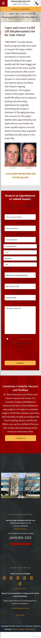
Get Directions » (20, 529)
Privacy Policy (18, 629)
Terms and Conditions (24, 339)
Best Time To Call (20, 281)
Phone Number (20, 223)
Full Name (20, 212)
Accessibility (30, 629)
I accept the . (20, 339)
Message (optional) (20, 303)
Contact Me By (20, 292)
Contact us (20, 438)
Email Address (20, 234)
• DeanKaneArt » (20, 588)
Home (4, 13)
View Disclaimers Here (20, 608)
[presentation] (20, 353)
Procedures (20, 270)
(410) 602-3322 (20, 538)
